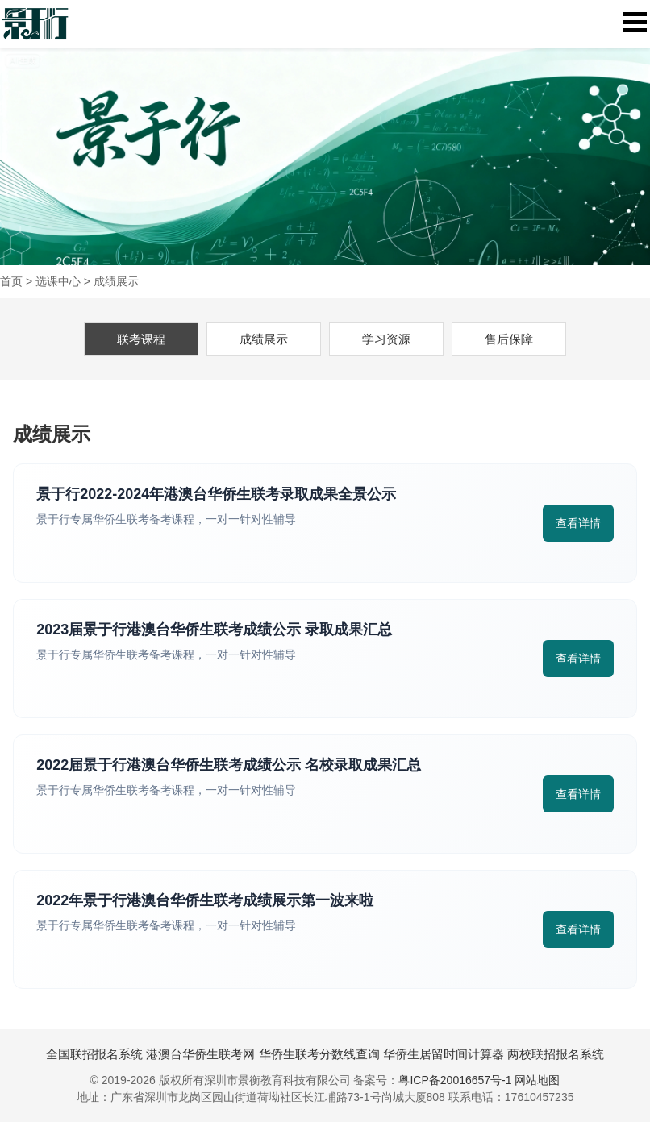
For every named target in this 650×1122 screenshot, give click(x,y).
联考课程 (141, 339)
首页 (11, 281)
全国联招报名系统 (94, 1054)
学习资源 (386, 339)
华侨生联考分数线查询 (319, 1054)
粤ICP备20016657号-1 (454, 1080)
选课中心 (58, 281)
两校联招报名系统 (555, 1054)
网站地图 (537, 1080)
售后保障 (509, 339)
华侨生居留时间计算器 (443, 1054)
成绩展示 (116, 281)
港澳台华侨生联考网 (200, 1054)
